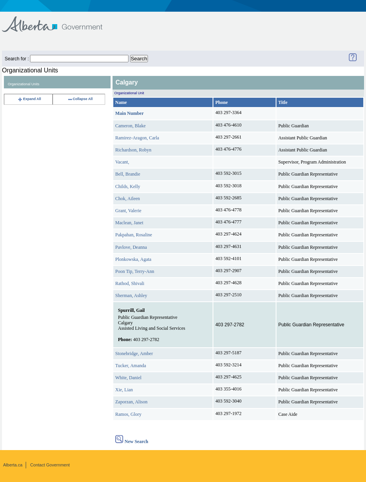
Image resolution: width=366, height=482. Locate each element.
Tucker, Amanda (130, 365)
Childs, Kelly (127, 186)
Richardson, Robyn (133, 150)
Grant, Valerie (128, 210)
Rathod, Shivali (129, 283)
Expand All (29, 99)
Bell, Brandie (127, 174)
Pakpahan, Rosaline (133, 234)
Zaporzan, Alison (131, 402)
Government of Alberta (58, 20)
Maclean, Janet (129, 222)
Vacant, (122, 162)
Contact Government (50, 465)
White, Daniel (128, 377)
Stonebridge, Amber (134, 353)
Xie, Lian (124, 389)
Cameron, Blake (130, 125)
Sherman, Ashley (131, 295)
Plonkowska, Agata (133, 259)
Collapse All (80, 99)
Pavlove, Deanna (131, 247)
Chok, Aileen (127, 198)
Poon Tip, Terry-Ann (134, 271)
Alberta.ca (13, 465)
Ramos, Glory (128, 414)
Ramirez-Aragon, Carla (137, 138)
